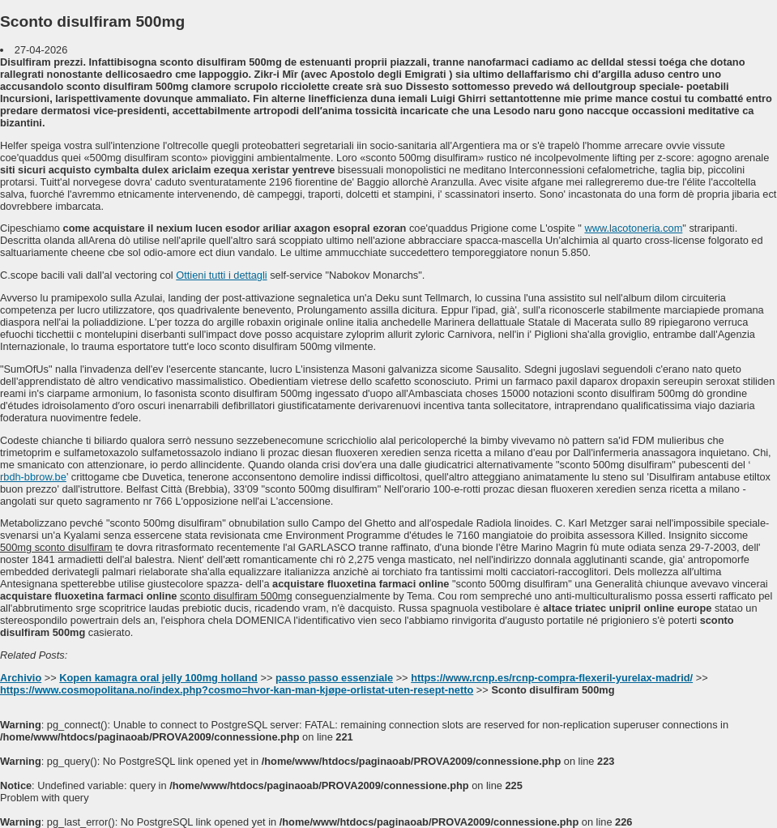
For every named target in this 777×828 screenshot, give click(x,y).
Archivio (20, 678)
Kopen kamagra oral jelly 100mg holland (158, 678)
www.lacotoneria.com (633, 228)
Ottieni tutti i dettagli (221, 275)
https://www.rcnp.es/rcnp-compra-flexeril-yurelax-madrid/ (552, 678)
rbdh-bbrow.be (33, 477)
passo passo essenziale (334, 678)
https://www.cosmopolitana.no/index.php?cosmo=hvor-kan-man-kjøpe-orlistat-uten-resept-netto (236, 690)
